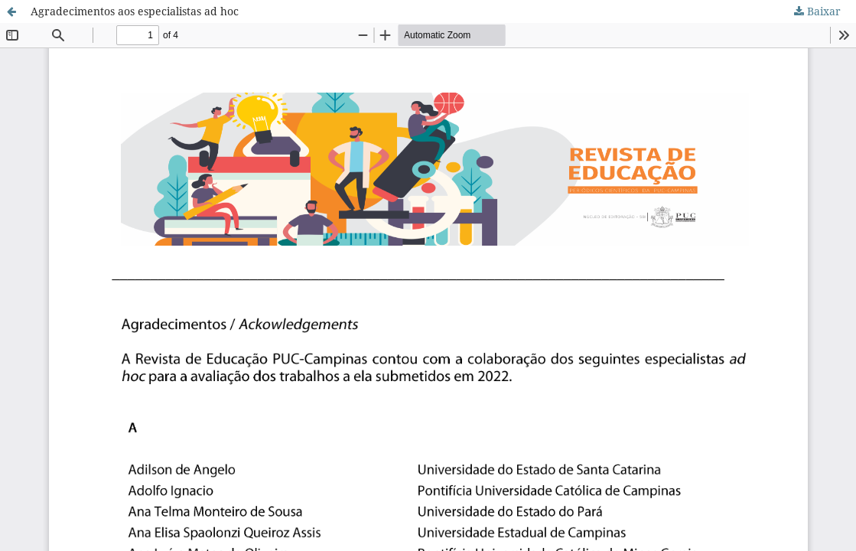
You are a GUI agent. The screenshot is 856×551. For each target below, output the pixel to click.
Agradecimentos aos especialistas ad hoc (135, 11)
